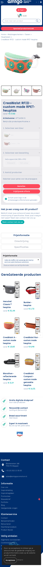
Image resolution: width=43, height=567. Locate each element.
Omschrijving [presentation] (21, 241)
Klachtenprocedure (8, 527)
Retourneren (6, 524)
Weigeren (20, 560)
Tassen (27, 34)
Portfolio (4, 502)
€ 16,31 (29, 388)
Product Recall (7, 530)
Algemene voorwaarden (10, 540)
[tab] (21, 235)
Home (3, 34)
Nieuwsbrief (5, 499)
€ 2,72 (29, 309)
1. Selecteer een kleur (13, 128)
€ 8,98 (29, 347)
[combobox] (18, 21)
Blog (3, 505)
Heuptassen (5, 37)
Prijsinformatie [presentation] (21, 235)
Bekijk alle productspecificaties (16, 121)
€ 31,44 (9, 311)
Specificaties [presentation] (21, 247)
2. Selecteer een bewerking (16, 153)
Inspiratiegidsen (7, 493)
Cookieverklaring (8, 543)
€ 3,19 (8, 383)
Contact (4, 518)
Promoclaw (5, 496)
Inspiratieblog (6, 490)
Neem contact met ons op (12, 222)
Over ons (4, 487)
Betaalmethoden (8, 521)
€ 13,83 (9, 347)
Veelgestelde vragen (9, 508)
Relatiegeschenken (15, 34)
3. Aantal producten (12, 172)
